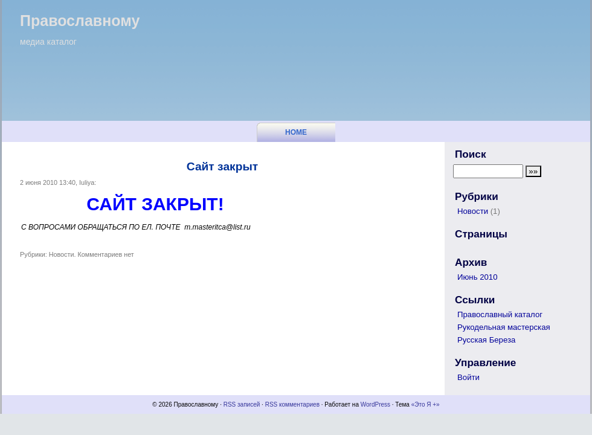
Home (296, 132)
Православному (80, 20)
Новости (61, 254)
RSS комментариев (292, 404)
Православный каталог (499, 314)
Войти (468, 377)
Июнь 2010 (477, 277)
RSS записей (242, 404)
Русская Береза (486, 339)
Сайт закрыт (222, 166)
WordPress (375, 404)
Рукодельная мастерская (503, 327)
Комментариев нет (106, 254)
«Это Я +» (425, 404)
